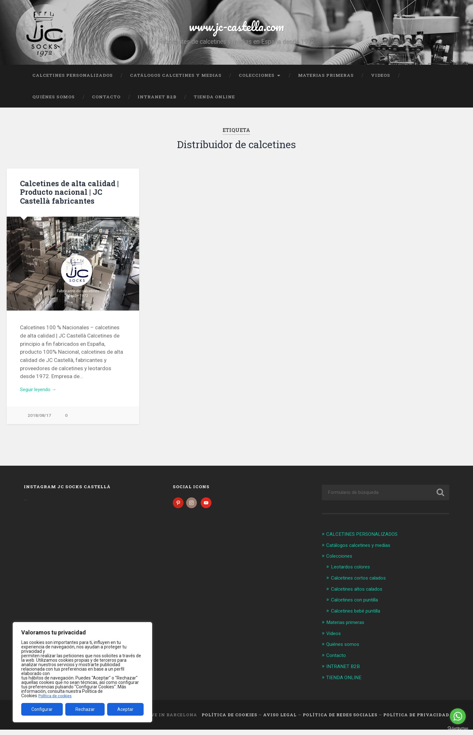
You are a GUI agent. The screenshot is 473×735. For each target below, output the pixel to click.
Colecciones (257, 81)
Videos (380, 81)
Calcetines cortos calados (362, 584)
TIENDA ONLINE (214, 102)
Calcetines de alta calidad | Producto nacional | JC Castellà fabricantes (66, 197)
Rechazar (85, 709)
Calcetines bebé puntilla (359, 617)
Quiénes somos (53, 102)
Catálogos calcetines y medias (176, 81)
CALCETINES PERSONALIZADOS (72, 81)
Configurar (42, 709)
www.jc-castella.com (236, 28)
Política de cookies (56, 695)
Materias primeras (326, 81)
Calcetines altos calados (360, 595)
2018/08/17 (39, 422)
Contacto (106, 102)
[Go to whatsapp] (458, 716)
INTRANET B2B (157, 102)
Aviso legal (280, 720)
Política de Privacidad (416, 720)
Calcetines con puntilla (358, 606)
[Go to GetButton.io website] (458, 728)
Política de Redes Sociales (340, 720)
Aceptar (125, 709)
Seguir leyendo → (41, 395)
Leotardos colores (353, 574)
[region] (82, 672)
